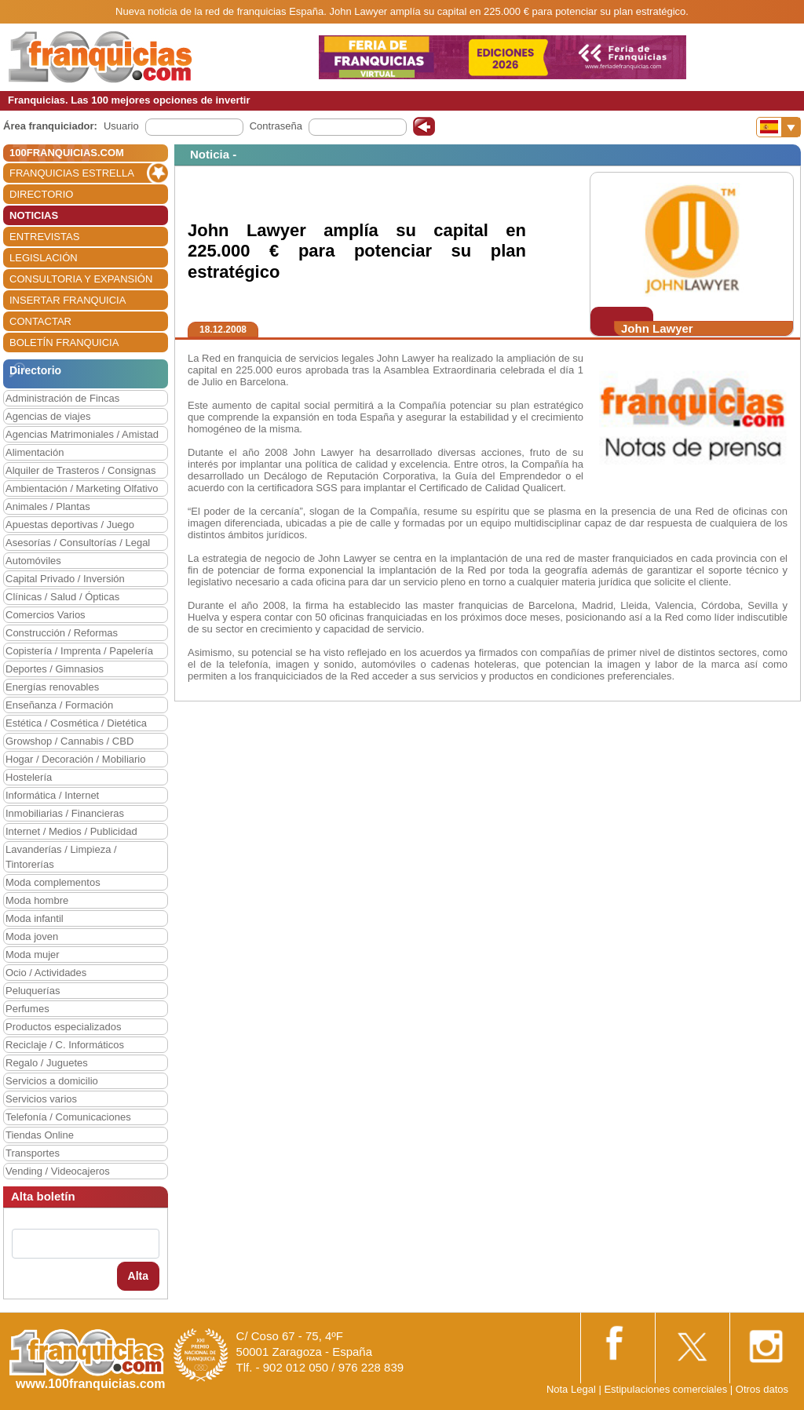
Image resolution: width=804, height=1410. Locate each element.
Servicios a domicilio (51, 1081)
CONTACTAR (40, 321)
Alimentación (34, 452)
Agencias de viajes (47, 416)
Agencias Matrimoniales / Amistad (82, 434)
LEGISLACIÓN (43, 258)
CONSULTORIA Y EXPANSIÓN (80, 279)
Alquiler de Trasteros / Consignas (80, 470)
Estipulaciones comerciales (666, 1389)
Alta (138, 1276)
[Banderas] (778, 127)
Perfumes (27, 1009)
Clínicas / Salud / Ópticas (62, 597)
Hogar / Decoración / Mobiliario (75, 759)
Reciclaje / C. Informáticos (64, 1045)
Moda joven (31, 936)
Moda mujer (32, 954)
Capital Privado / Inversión (65, 579)
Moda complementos (52, 882)
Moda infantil (34, 918)
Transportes (32, 1153)
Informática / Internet (52, 795)
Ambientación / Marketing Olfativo (81, 488)
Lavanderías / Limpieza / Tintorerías (61, 856)
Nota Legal (571, 1389)
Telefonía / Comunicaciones (68, 1117)
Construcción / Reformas (61, 633)
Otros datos (762, 1389)
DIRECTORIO (41, 194)
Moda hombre (36, 900)
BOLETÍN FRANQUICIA (64, 342)
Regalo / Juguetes (46, 1063)
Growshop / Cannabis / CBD (69, 741)
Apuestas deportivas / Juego (69, 524)
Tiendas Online (39, 1135)
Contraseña (276, 126)
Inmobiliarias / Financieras (64, 813)
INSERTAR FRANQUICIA (67, 300)
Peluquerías (32, 990)
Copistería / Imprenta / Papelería (79, 651)
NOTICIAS (33, 215)
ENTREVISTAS (44, 236)
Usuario (121, 126)
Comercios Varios (45, 615)
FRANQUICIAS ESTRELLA (71, 173)
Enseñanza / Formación (59, 705)
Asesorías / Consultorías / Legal (77, 542)
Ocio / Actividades (45, 972)
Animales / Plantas (47, 506)
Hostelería (28, 777)
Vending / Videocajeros (57, 1171)
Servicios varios (41, 1099)
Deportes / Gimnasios (54, 669)
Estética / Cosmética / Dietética (76, 723)
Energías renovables (52, 687)
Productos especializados (63, 1027)
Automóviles (33, 561)
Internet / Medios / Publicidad (71, 831)
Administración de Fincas (62, 398)
